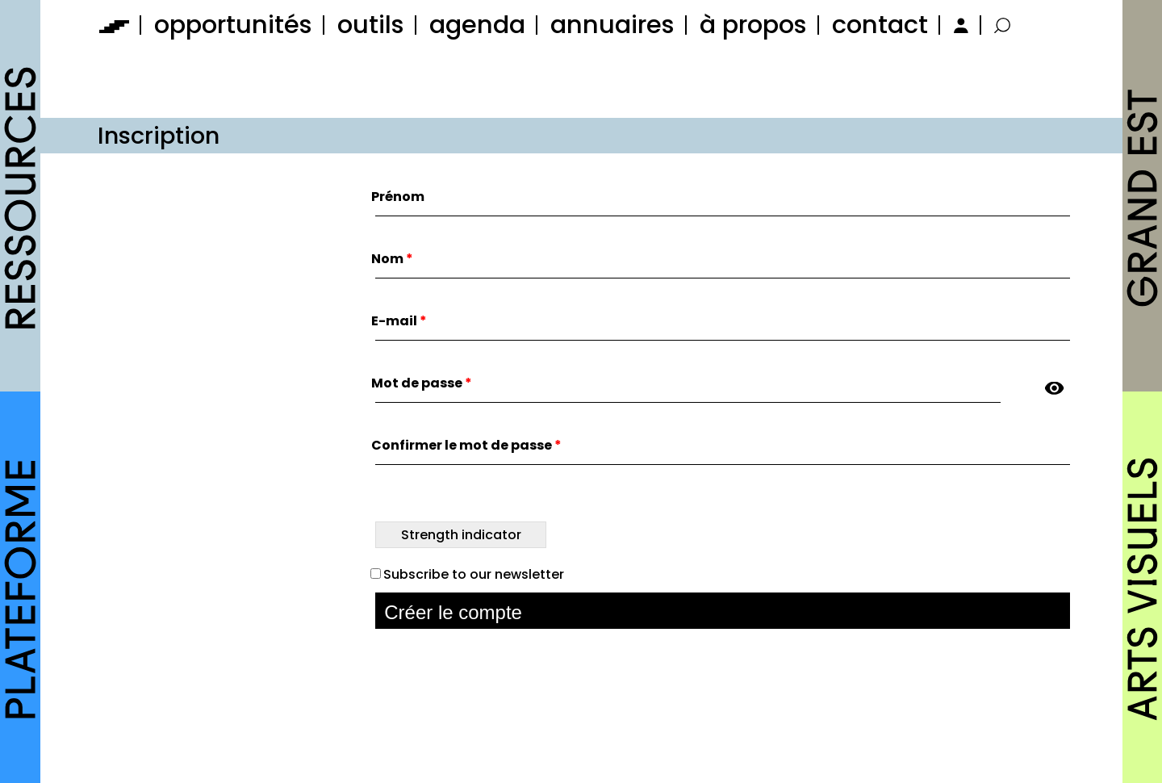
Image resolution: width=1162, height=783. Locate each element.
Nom (392, 258)
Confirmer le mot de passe (466, 445)
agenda (477, 24)
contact (880, 24)
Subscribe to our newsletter (467, 574)
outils (370, 24)
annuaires (612, 24)
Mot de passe (421, 383)
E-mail (399, 321)
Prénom (397, 196)
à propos (753, 24)
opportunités (233, 24)
